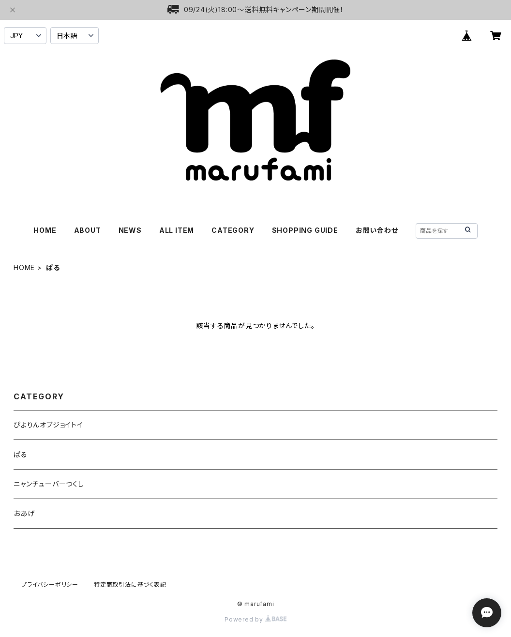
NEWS (130, 230)
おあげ (24, 513)
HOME (44, 230)
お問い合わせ (377, 230)
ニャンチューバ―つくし (49, 484)
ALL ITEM (176, 230)
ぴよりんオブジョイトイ (48, 425)
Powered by (255, 619)
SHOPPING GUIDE (305, 230)
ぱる (21, 454)
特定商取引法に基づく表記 (130, 584)
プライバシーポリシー (49, 584)
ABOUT (87, 230)
